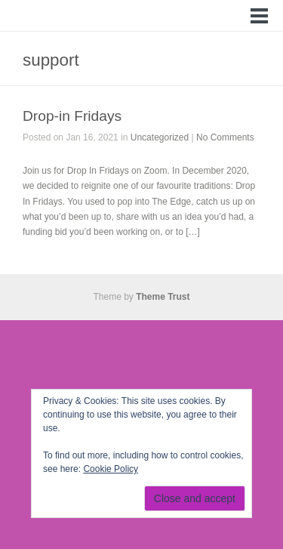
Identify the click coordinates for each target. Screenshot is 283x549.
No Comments (225, 137)
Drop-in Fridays (72, 116)
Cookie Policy (110, 469)
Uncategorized (160, 137)
